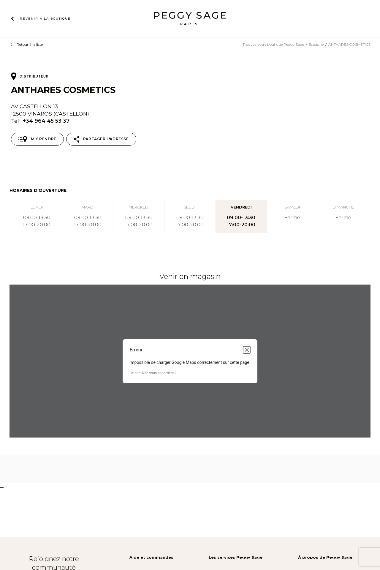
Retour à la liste (30, 44)
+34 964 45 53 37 (46, 121)
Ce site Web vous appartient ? (153, 373)
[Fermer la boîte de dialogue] (246, 349)
